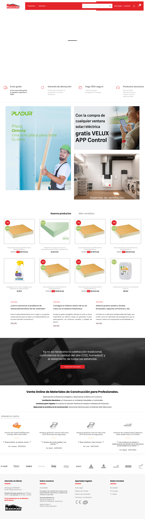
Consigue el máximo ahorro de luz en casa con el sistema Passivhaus (70, 307)
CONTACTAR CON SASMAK (72, 367)
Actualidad (44, 488)
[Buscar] (96, 5)
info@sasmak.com (15, 490)
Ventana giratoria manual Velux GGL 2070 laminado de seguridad (54, 434)
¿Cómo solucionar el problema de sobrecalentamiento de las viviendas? (28, 307)
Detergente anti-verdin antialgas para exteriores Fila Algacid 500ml (19, 288)
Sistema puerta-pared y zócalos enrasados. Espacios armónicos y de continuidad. (112, 308)
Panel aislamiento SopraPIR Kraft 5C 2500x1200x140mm (54, 288)
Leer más (14, 324)
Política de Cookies (81, 491)
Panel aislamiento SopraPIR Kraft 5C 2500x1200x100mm (90, 249)
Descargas (117, 5)
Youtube (114, 491)
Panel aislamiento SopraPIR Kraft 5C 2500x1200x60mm (19, 249)
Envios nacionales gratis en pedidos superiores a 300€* (18, 92)
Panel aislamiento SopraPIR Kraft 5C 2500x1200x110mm (125, 249)
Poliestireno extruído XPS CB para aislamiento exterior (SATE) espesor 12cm (55, 249)
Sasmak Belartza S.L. (47, 498)
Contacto (126, 5)
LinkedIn (114, 488)
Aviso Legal (79, 488)
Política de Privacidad (82, 495)
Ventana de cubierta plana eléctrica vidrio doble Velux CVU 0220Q (127, 434)
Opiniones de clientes (10, 417)
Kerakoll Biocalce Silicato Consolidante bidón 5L (125, 288)
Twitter (113, 495)
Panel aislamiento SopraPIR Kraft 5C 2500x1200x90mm (90, 288)
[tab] (62, 214)
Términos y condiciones (83, 498)
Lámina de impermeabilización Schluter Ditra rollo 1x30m (17, 434)
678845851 (16, 488)
